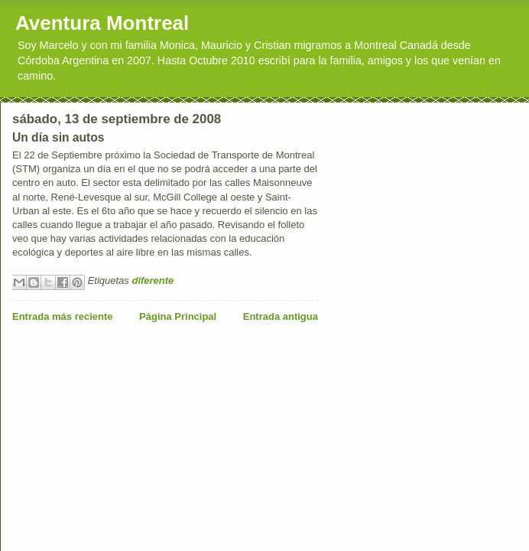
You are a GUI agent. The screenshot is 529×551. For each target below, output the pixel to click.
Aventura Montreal (102, 22)
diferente (152, 280)
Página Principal (177, 316)
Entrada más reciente (62, 316)
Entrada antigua (280, 316)
